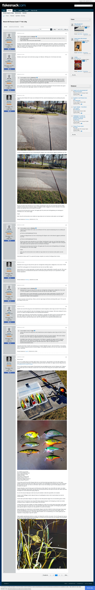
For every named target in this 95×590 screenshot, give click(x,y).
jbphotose (9, 39)
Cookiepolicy (80, 583)
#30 (66, 357)
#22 (66, 54)
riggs (9, 312)
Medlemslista (18, 13)
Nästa (66, 575)
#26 (66, 262)
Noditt (77, 39)
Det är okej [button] (90, 588)
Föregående (45, 575)
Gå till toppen (88, 583)
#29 (66, 327)
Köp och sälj (34, 10)
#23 (66, 74)
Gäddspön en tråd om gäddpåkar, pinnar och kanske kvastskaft (79, 117)
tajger (9, 60)
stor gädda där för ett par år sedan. (25, 364)
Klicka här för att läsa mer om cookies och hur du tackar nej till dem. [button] (19, 588)
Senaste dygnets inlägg (8, 13)
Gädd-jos (77, 109)
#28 (66, 306)
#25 (66, 225)
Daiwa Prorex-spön (78, 126)
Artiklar (20, 10)
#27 (66, 285)
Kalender (24, 13)
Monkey (9, 101)
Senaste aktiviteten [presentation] (14, 26)
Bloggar (26, 10)
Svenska (6, 583)
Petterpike (77, 100)
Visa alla (74, 74)
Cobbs (75, 57)
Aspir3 (9, 80)
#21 (66, 33)
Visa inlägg (36, 36)
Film (15, 10)
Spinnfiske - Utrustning (20, 15)
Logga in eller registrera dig (86, 1)
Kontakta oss (72, 583)
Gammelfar (78, 25)
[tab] (5, 27)
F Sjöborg (9, 231)
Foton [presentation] (22, 26)
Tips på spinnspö (78, 24)
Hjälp (65, 583)
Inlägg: (8, 47)
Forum (9, 10)
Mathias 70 (78, 58)
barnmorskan (78, 91)
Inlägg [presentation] (5, 26)
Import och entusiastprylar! (80, 90)
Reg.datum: (8, 44)
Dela (9, 49)
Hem (4, 10)
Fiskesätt (12, 15)
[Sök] (82, 6)
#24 (66, 95)
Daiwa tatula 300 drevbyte (80, 38)
